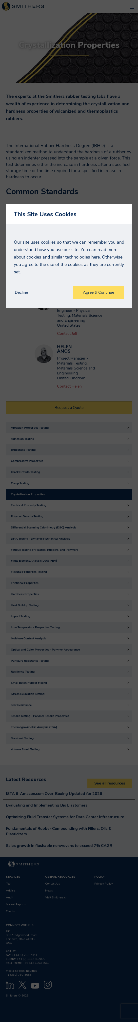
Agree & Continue (98, 292)
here (95, 257)
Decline (21, 292)
